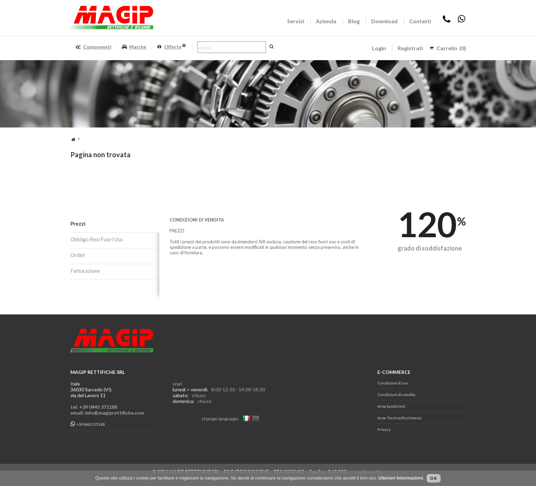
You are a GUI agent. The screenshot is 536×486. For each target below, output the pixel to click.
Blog (354, 21)
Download (384, 21)
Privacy (384, 429)
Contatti (420, 21)
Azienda (326, 21)
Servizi (295, 21)
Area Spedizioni (391, 406)
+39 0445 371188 (87, 424)
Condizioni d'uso (392, 383)
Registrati (410, 48)
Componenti (93, 47)
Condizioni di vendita (396, 394)
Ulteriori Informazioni (400, 478)
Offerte (171, 47)
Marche (133, 47)
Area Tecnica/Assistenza (399, 418)
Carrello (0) (451, 48)
